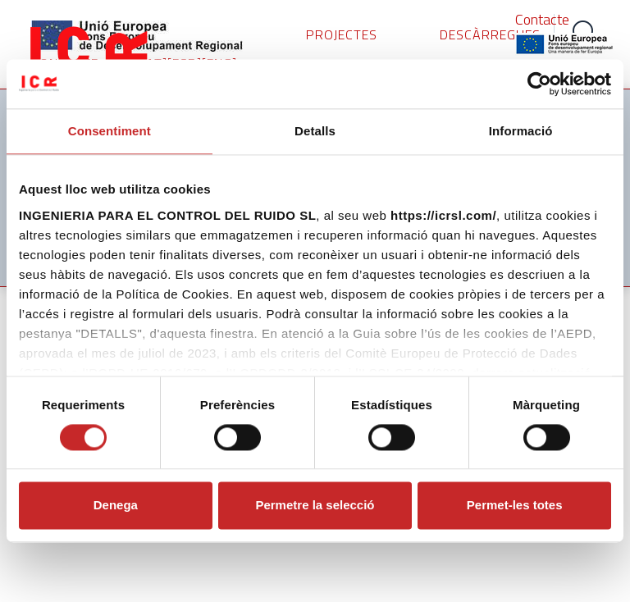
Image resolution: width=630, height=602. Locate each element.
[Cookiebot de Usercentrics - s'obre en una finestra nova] (539, 83)
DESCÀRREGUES (490, 34)
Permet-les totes (515, 506)
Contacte (542, 19)
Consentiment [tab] (109, 131)
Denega (116, 506)
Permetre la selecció (314, 506)
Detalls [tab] (315, 131)
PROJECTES (341, 34)
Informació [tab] (521, 131)
